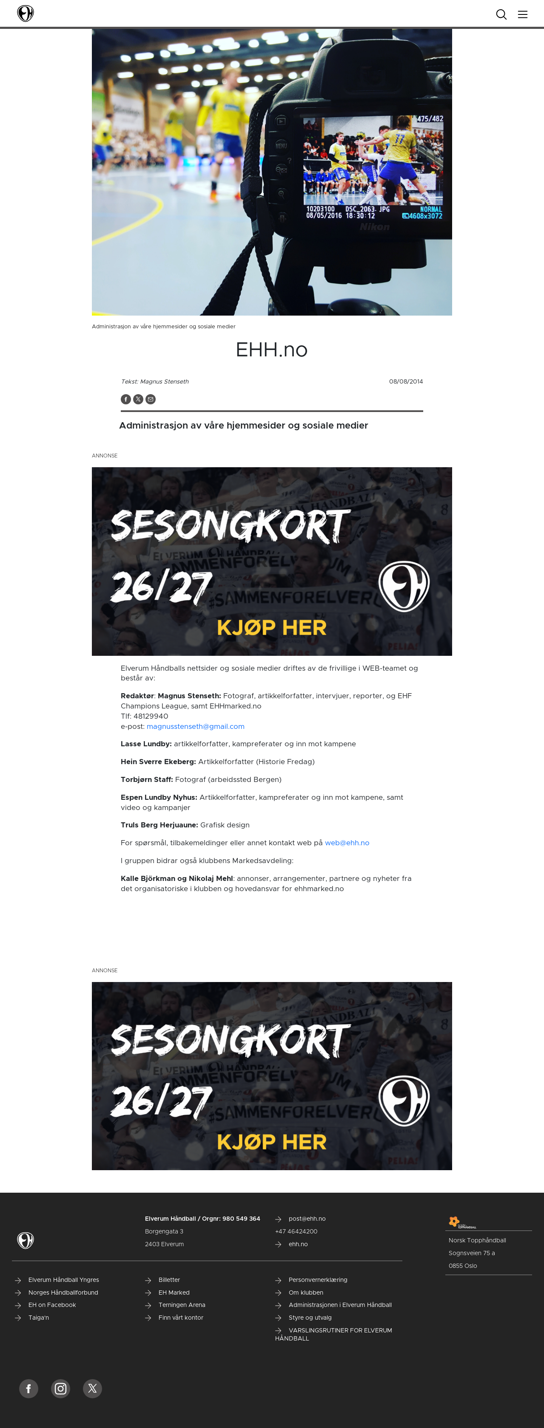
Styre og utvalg (303, 1318)
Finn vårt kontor (174, 1318)
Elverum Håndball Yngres (57, 1280)
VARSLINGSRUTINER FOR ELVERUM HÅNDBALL (333, 1335)
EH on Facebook (45, 1305)
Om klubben (299, 1293)
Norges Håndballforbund (56, 1293)
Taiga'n (32, 1318)
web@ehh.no (347, 843)
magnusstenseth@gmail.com (196, 726)
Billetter (162, 1280)
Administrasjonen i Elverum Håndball (333, 1305)
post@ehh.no (300, 1219)
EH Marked (167, 1293)
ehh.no (291, 1244)
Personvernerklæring (311, 1280)
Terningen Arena (175, 1305)
